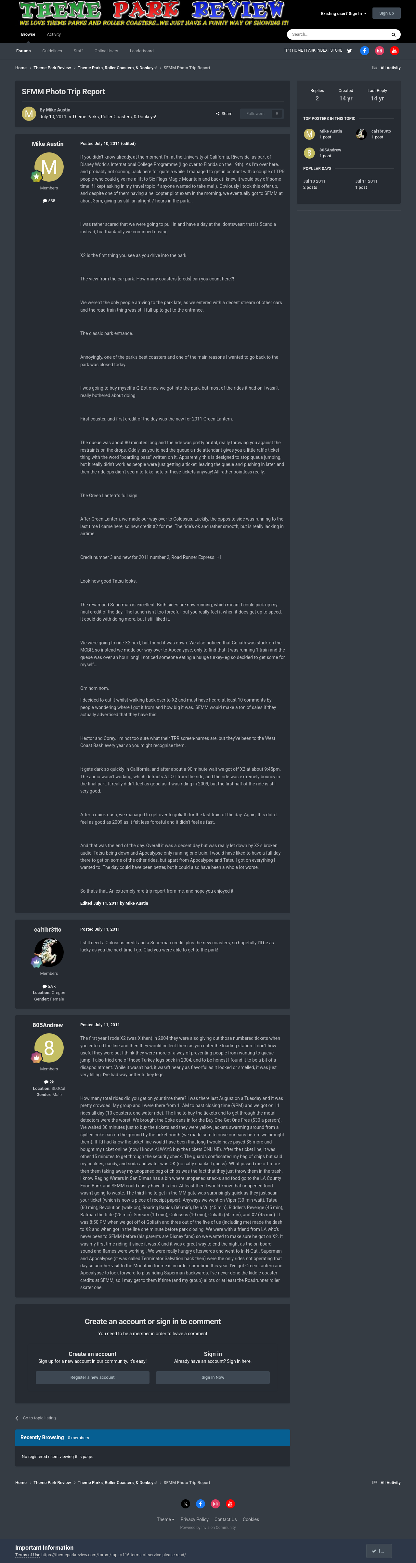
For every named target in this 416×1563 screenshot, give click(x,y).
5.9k (49, 986)
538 (49, 200)
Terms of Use (27, 1554)
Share (224, 113)
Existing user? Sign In (344, 13)
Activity (54, 34)
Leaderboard (142, 50)
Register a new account (93, 1377)
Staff (78, 50)
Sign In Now (213, 1377)
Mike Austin (58, 109)
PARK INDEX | (318, 50)
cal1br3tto (47, 929)
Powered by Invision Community (208, 1527)
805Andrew (48, 1025)
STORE (337, 50)
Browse (28, 37)
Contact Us (225, 1519)
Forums (23, 50)
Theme (166, 1519)
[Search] (321, 34)
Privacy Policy (195, 1519)
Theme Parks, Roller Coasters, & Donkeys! (114, 116)
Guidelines (52, 50)
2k (49, 1081)
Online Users (106, 50)
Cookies (251, 1519)
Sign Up (386, 13)
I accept (382, 1551)
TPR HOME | (295, 50)
